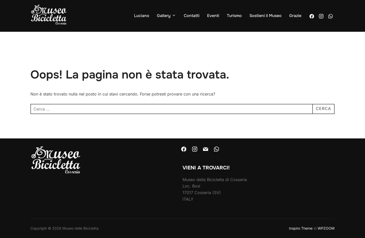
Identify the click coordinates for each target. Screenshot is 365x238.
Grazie (295, 15)
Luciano (141, 15)
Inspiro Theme (301, 228)
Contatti (191, 15)
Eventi (213, 15)
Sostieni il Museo (265, 15)
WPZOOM (326, 228)
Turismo (234, 15)
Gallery (166, 15)
